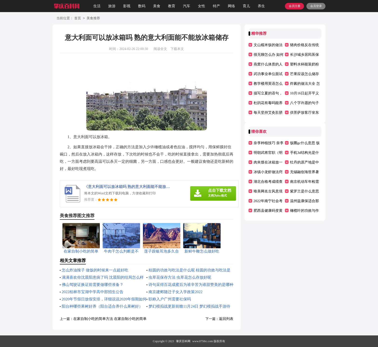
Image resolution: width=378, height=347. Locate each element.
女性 (201, 6)
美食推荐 (93, 18)
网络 (231, 6)
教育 (171, 6)
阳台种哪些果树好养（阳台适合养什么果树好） (102, 306)
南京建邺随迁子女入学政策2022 (175, 292)
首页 (77, 18)
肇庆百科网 (183, 341)
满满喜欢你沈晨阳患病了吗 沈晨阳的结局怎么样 (103, 277)
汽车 (186, 6)
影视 (126, 6)
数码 (141, 6)
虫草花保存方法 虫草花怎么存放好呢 (179, 277)
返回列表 (226, 319)
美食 (156, 6)
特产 (216, 6)
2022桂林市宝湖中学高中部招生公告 (92, 292)
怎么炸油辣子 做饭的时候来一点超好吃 (95, 270)
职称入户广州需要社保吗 (169, 299)
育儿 (246, 6)
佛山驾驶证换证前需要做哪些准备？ (92, 285)
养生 (261, 6)
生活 (97, 6)
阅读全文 (160, 49)
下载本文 (177, 49)
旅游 (111, 6)
